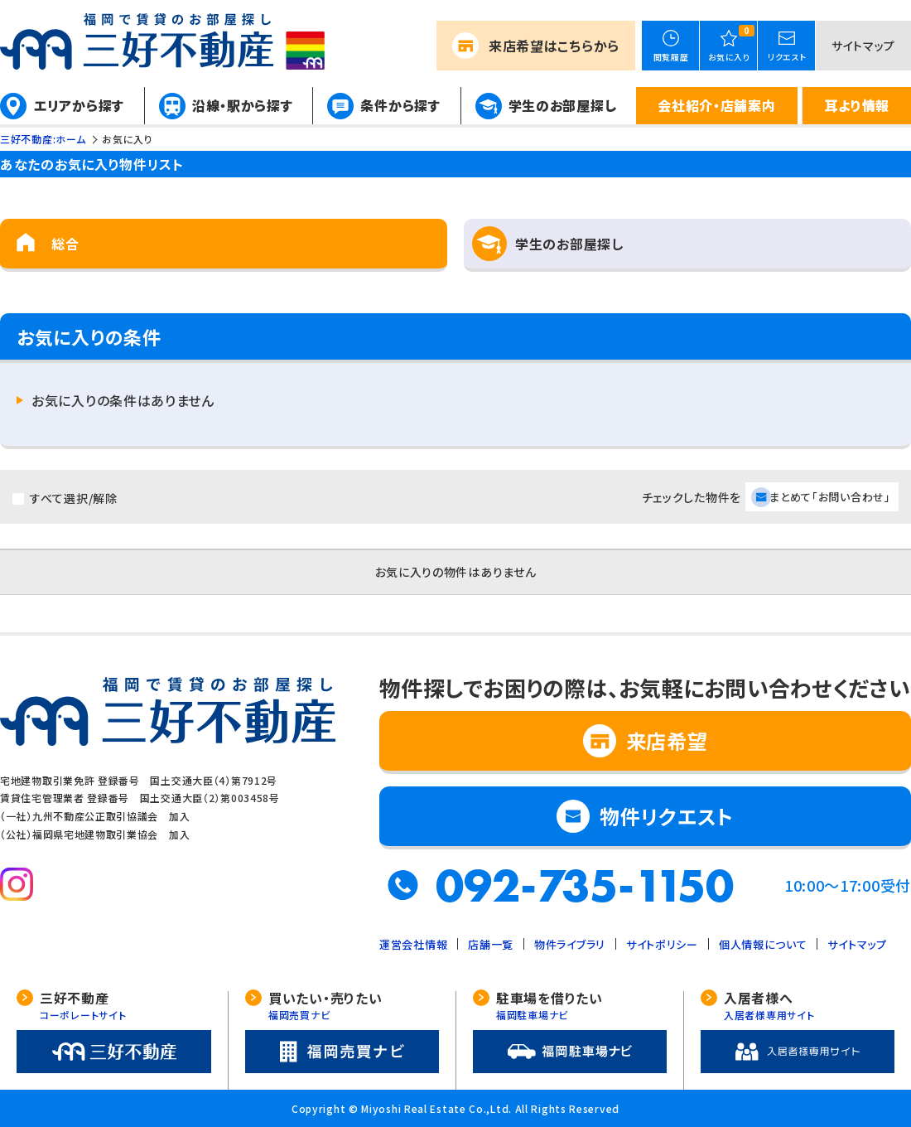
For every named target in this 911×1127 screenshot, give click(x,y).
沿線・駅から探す (242, 105)
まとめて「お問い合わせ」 (829, 497)
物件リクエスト (667, 815)
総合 (65, 244)
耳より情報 (856, 105)
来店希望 (554, 45)
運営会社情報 (413, 944)
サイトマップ (863, 45)
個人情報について (763, 944)
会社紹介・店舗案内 (716, 105)
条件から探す (400, 105)
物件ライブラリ (569, 944)
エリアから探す (79, 105)
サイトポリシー (662, 944)
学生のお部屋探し (563, 105)
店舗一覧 (490, 944)
